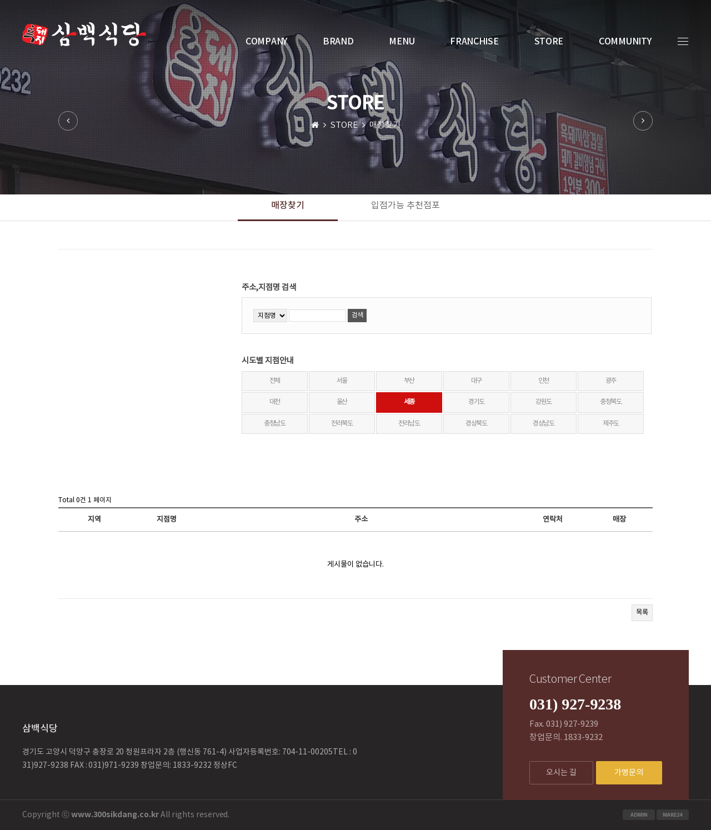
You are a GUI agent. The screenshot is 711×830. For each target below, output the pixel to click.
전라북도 (342, 423)
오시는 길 (561, 772)
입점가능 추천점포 (405, 206)
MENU (401, 42)
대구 (476, 380)
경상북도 (476, 423)
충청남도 (275, 423)
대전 (275, 402)
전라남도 (409, 423)
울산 (342, 402)
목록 (642, 612)
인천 (543, 380)
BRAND (338, 42)
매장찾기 (287, 206)
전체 (275, 380)
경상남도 (543, 423)
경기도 (476, 402)
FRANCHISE (474, 42)
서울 (342, 380)
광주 (611, 380)
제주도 (611, 423)
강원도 (543, 402)
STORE (549, 42)
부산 (409, 380)
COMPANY (266, 42)
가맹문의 (628, 772)
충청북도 (611, 402)
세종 (409, 402)
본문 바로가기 (0, 0)
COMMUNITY (625, 42)
